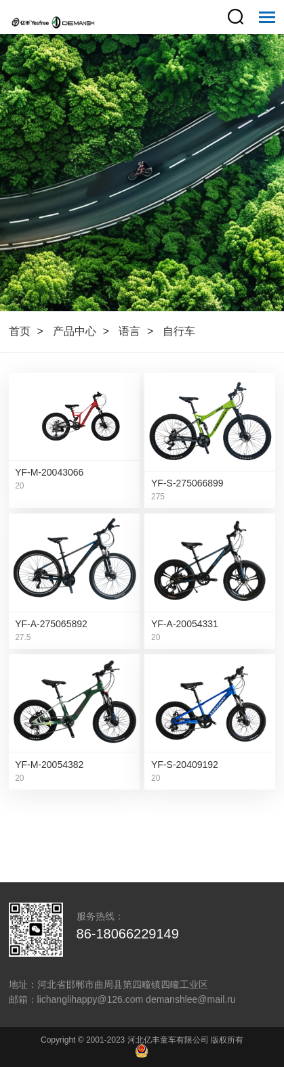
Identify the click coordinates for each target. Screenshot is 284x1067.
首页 (20, 331)
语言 (129, 331)
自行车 (179, 331)
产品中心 (74, 331)
